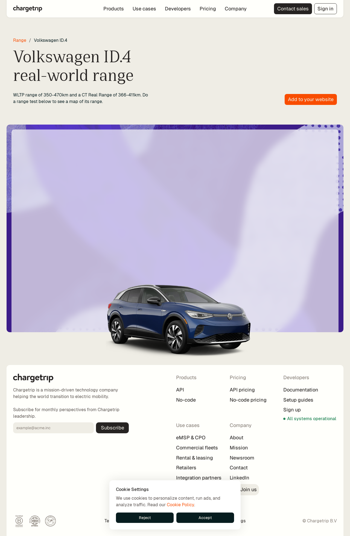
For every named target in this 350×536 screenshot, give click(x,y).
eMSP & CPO (190, 437)
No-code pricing (248, 400)
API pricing (242, 390)
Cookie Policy (180, 504)
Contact (239, 467)
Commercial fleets (197, 447)
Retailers (186, 467)
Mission (239, 447)
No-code (186, 400)
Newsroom (242, 458)
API (180, 390)
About (236, 437)
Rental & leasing (194, 458)
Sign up (292, 410)
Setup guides (298, 400)
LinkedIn (239, 478)
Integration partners (198, 478)
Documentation (300, 390)
